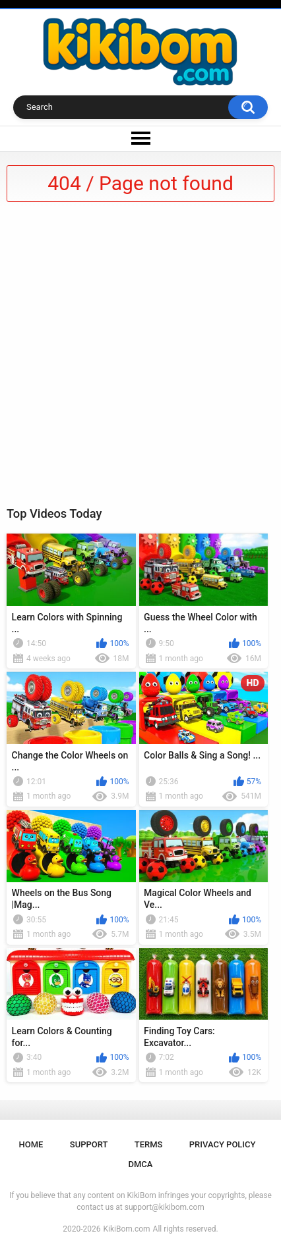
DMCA (141, 1164)
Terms (149, 1144)
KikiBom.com (127, 1229)
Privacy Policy (222, 1144)
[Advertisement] (140, 358)
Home (31, 1144)
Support (89, 1144)
